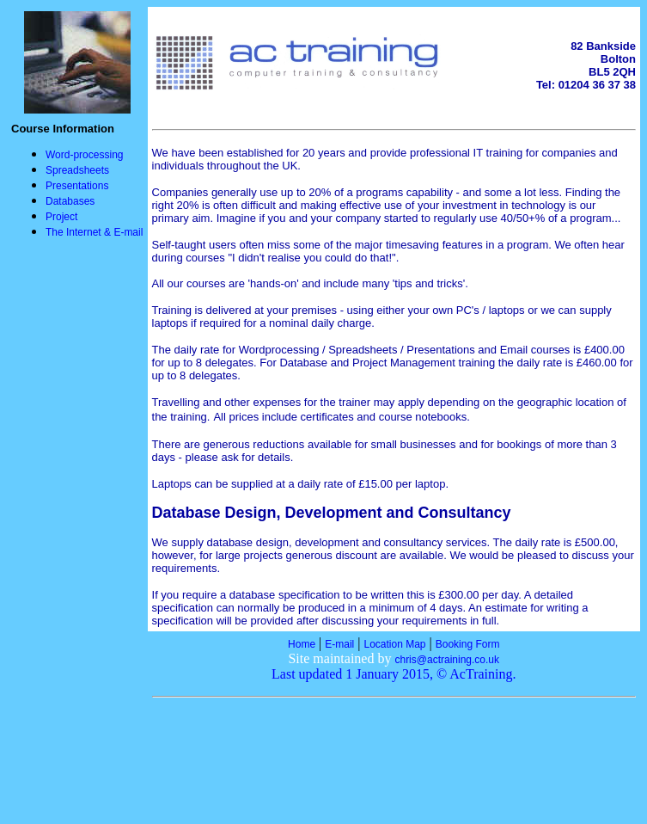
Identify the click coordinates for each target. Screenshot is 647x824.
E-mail (339, 644)
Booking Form (468, 644)
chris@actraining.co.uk (446, 660)
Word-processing (84, 155)
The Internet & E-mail (94, 232)
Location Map (395, 644)
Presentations (77, 186)
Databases (70, 201)
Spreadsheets (77, 170)
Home (301, 644)
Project (61, 217)
